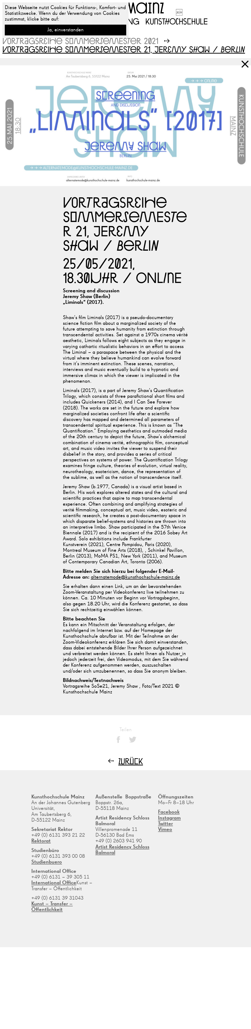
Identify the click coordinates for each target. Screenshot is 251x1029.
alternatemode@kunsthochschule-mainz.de (135, 577)
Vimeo (165, 829)
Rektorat (41, 841)
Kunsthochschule (176, 21)
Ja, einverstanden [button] (65, 30)
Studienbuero (46, 862)
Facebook (169, 812)
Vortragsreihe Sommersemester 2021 (80, 41)
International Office (53, 882)
